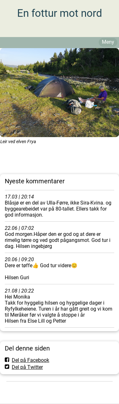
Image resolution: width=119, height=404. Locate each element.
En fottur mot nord (59, 13)
